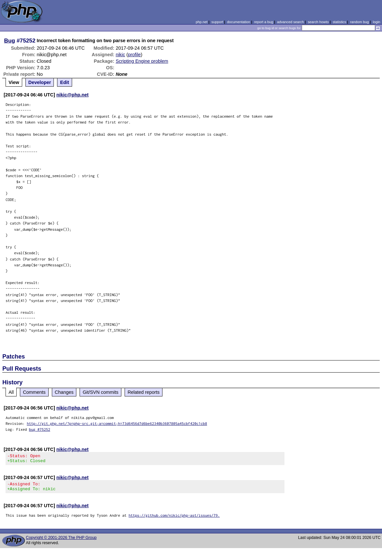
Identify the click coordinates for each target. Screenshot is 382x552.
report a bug (263, 22)
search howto (318, 22)
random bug (359, 22)
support (217, 22)
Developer (39, 82)
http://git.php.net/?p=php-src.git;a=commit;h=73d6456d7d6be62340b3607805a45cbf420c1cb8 (117, 423)
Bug (9, 40)
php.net (201, 22)
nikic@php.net (72, 94)
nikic (120, 54)
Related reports (144, 392)
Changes (64, 392)
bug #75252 (39, 429)
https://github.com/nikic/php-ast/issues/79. (174, 519)
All (11, 392)
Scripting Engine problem (142, 61)
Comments (34, 392)
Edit (64, 82)
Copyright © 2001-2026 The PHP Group (61, 541)
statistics (339, 22)
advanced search (290, 22)
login (376, 22)
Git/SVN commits (100, 392)
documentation (238, 22)
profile (134, 54)
